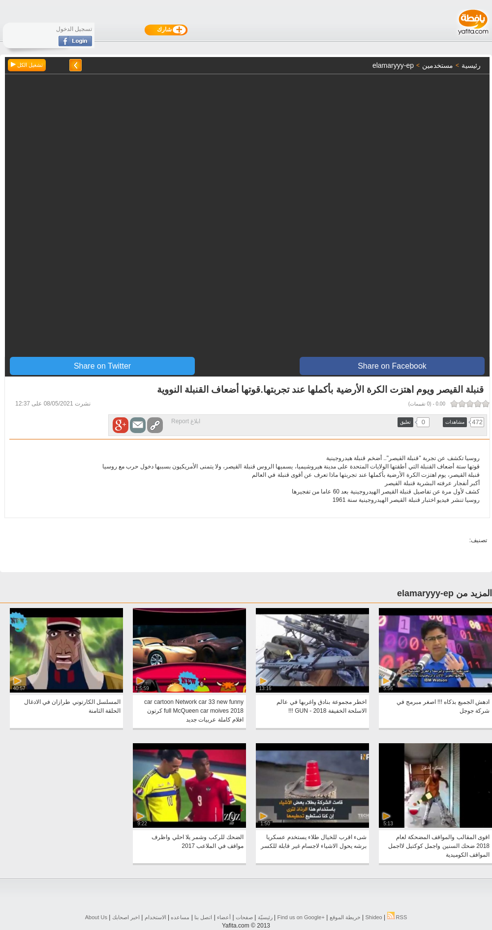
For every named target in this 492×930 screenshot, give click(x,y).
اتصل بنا (203, 917)
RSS (397, 917)
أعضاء (224, 917)
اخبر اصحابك (126, 917)
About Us (96, 917)
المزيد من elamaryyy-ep (444, 593)
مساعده (180, 917)
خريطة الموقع (345, 917)
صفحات (244, 917)
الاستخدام (155, 917)
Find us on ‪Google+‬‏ (301, 917)
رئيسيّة (265, 917)
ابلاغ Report (185, 421)
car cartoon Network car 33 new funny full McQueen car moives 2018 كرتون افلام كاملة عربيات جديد (194, 710)
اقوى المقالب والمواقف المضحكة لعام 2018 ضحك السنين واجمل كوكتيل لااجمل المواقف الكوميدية (439, 846)
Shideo (373, 917)
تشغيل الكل (27, 65)
